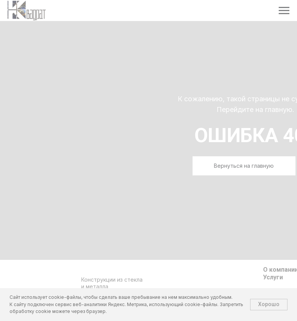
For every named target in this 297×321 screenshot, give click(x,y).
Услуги (273, 277)
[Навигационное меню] (284, 11)
